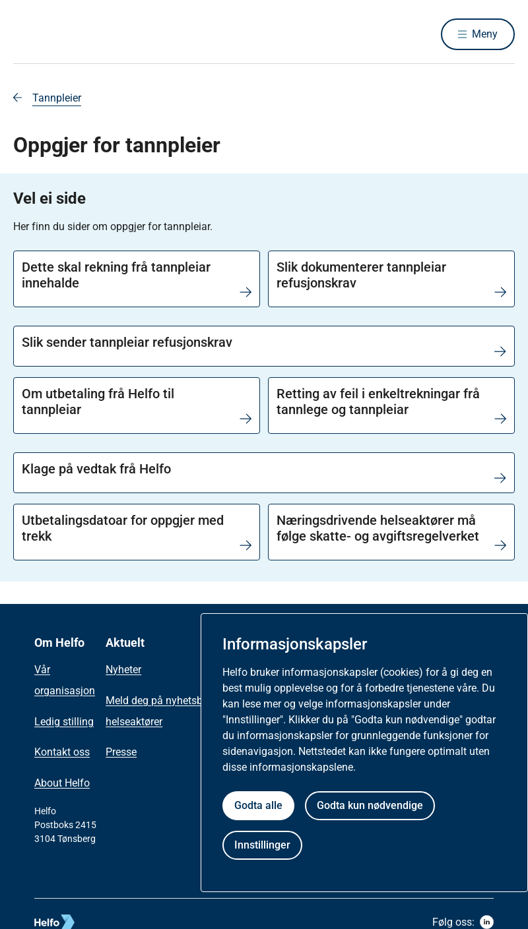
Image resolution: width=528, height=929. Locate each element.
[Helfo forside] (108, 34)
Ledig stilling (64, 721)
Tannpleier (56, 98)
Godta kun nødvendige (370, 805)
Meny (485, 34)
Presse (121, 752)
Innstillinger (262, 845)
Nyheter (123, 669)
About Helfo (62, 783)
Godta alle (258, 805)
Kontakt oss (62, 752)
